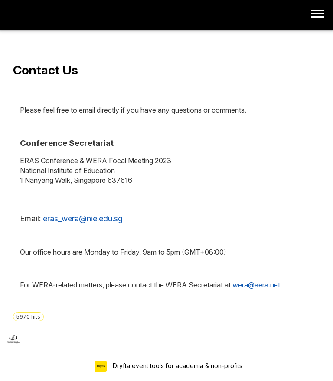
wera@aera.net (256, 285)
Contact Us (45, 70)
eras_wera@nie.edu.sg (83, 218)
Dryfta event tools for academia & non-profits (176, 365)
